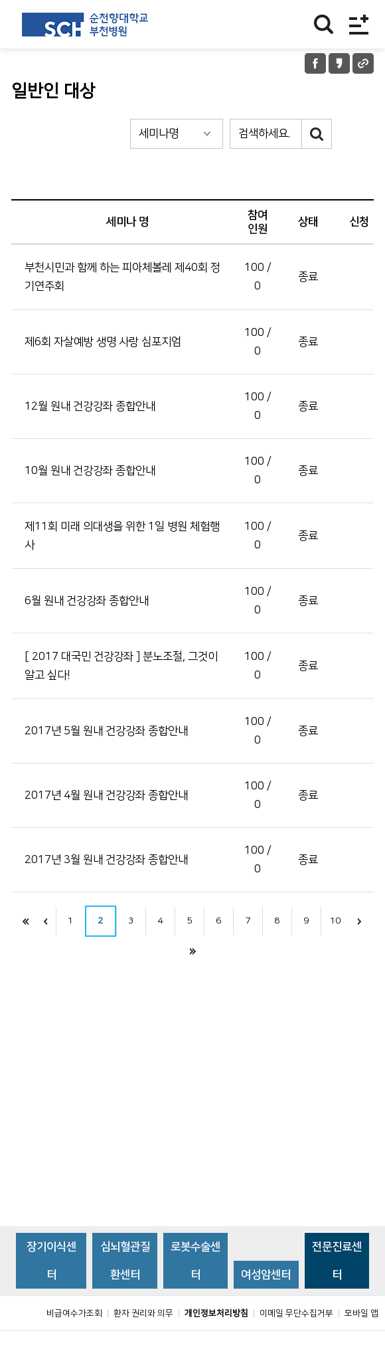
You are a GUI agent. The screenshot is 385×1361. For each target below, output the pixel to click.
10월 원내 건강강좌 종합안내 (90, 471)
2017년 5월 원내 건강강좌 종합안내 (106, 731)
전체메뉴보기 (359, 24)
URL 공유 (363, 63)
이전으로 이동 (46, 921)
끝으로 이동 (192, 951)
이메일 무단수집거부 (296, 1343)
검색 (317, 134)
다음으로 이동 (360, 921)
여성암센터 (266, 1305)
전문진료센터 (337, 1291)
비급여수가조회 (74, 1343)
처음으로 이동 (26, 921)
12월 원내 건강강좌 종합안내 (90, 406)
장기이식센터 (51, 1291)
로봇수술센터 (195, 1291)
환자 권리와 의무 (143, 1343)
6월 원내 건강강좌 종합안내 (87, 601)
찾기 (323, 24)
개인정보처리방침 (216, 1343)
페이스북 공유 (315, 63)
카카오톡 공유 (339, 63)
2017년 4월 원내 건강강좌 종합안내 (106, 795)
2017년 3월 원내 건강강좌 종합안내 (106, 860)
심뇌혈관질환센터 (125, 1291)
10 (335, 921)
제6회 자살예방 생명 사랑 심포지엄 (103, 342)
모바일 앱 (361, 1343)
